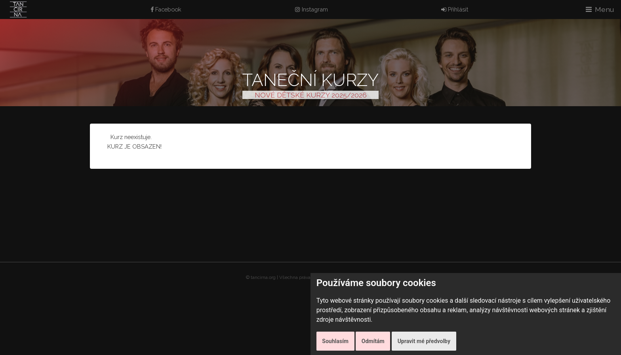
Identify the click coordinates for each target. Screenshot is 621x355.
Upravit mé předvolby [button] (424, 341)
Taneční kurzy (310, 80)
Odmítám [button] (373, 341)
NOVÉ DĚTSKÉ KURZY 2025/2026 (311, 95)
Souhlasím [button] (335, 341)
